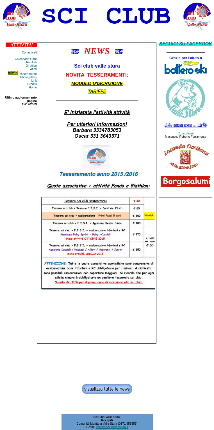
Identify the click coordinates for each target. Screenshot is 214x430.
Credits (32, 84)
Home (33, 87)
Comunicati (29, 52)
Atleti (33, 69)
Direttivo (31, 65)
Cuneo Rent (186, 133)
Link (34, 80)
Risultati (31, 62)
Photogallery (28, 77)
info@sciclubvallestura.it (112, 427)
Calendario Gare (26, 59)
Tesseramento (27, 73)
